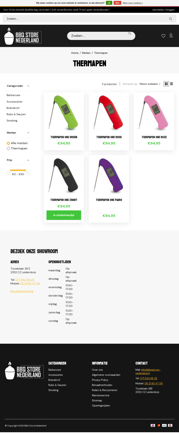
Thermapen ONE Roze (154, 138)
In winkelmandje (63, 216)
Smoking (12, 121)
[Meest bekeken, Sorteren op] (148, 84)
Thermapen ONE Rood (109, 138)
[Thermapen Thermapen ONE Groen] (64, 113)
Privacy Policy (100, 381)
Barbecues (13, 95)
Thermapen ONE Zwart (64, 201)
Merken (86, 53)
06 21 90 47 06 (30, 285)
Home (74, 53)
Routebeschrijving (21, 293)
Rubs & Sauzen (16, 114)
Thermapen (19, 149)
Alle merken (19, 143)
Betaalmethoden (102, 386)
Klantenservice (100, 397)
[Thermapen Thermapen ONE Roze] (154, 113)
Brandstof (13, 108)
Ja (109, 3)
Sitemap (97, 402)
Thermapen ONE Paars (109, 201)
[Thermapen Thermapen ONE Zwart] (64, 176)
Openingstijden (101, 407)
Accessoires (14, 102)
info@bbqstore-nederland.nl (148, 373)
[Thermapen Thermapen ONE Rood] (109, 113)
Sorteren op (128, 84)
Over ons (97, 371)
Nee (117, 3)
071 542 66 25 (24, 281)
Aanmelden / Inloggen (163, 9)
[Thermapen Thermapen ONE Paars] (109, 176)
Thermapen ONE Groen (63, 138)
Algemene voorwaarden (106, 376)
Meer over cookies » (133, 3)
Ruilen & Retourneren (104, 392)
